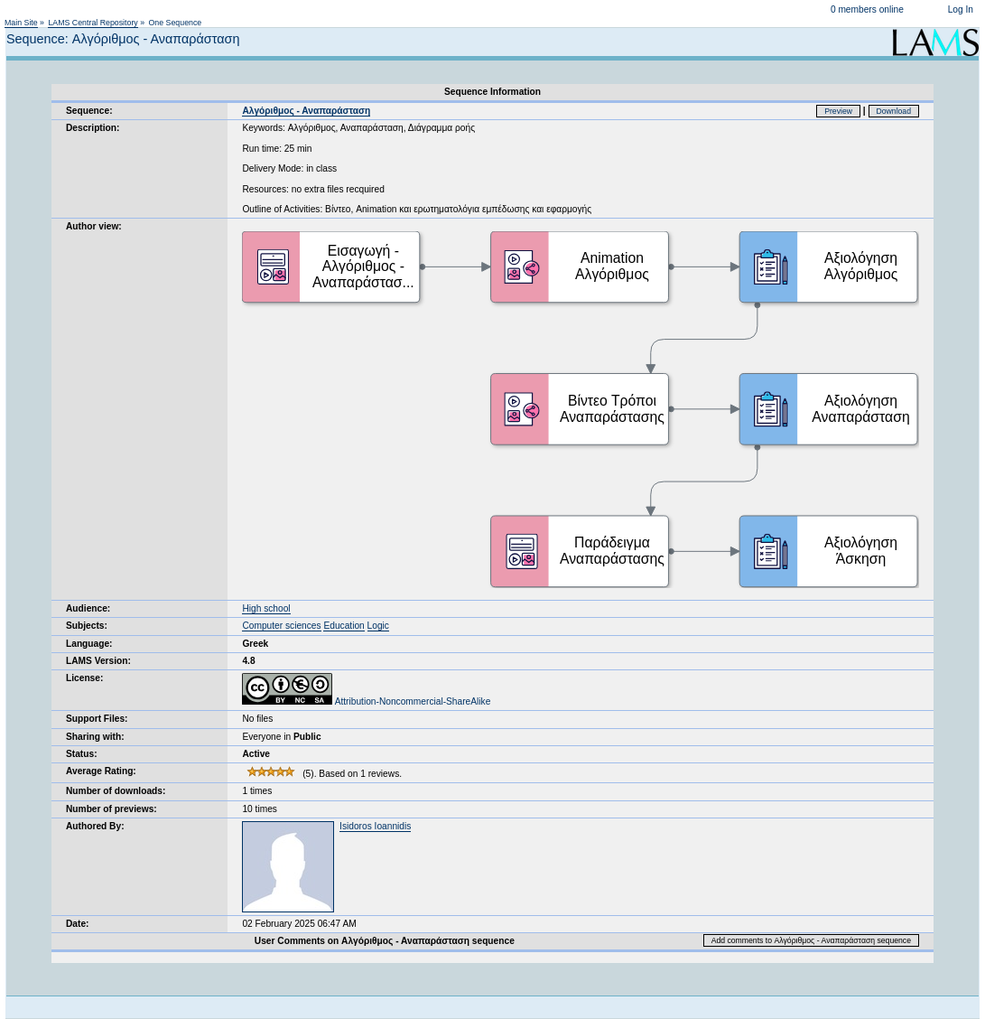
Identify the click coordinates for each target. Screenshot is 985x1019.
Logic (378, 626)
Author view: (94, 226)
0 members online (867, 9)
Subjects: (86, 626)
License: (84, 678)
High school (266, 608)
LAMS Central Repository (92, 22)
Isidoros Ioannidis (375, 826)
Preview (838, 111)
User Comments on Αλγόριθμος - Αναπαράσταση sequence (385, 941)
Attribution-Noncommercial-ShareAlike (366, 701)
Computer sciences (281, 626)
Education (343, 626)
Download (894, 111)
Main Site (21, 22)
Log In (960, 9)
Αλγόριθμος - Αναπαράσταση (306, 111)
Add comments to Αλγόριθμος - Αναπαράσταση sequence (811, 940)
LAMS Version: (98, 661)
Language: (89, 644)
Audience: (88, 608)
